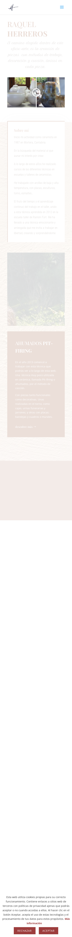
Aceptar (48, 930)
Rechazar (24, 930)
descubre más (24, 427)
